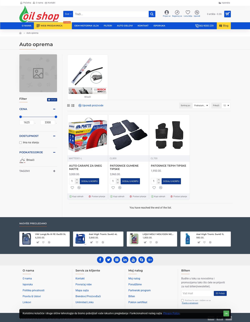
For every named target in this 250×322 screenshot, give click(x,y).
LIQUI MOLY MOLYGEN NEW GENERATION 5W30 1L (159, 233)
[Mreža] (68, 105)
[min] (26, 122)
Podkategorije (31, 152)
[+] (77, 179)
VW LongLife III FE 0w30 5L (50, 233)
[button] (89, 181)
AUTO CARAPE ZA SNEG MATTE (85, 167)
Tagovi (24, 171)
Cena (23, 109)
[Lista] (72, 105)
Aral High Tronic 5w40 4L (103, 233)
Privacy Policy (171, 313)
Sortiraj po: (171, 105)
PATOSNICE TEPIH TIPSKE (168, 165)
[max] (47, 122)
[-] (77, 182)
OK (226, 313)
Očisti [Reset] (53, 99)
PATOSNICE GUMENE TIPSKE (124, 167)
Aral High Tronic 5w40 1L (210, 233)
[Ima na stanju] (20, 142)
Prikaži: (216, 105)
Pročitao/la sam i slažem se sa (196, 301)
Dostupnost (29, 136)
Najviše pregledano (33, 222)
